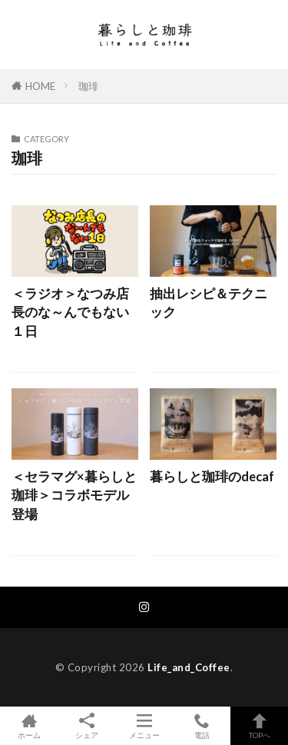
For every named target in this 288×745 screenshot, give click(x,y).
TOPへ (259, 726)
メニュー (144, 726)
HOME (40, 86)
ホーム (29, 726)
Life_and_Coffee (188, 667)
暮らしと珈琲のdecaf (212, 476)
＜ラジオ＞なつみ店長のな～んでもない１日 (70, 313)
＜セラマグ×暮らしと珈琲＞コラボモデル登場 (74, 496)
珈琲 (88, 86)
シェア (86, 726)
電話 (201, 726)
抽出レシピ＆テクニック (208, 303)
